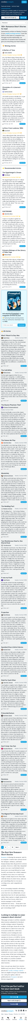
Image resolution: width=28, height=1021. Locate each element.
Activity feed (15, 6)
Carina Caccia (8, 91)
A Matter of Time (8, 50)
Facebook (14, 1004)
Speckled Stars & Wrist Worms (12, 647)
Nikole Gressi (6, 372)
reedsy (7, 1011)
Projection (5, 612)
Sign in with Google (10, 17)
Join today (14, 997)
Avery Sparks (8, 52)
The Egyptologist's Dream (11, 172)
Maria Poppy (7, 254)
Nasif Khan (6, 338)
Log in (24, 2)
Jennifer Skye (8, 214)
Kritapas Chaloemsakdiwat (10, 407)
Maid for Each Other (8, 680)
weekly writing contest (13, 33)
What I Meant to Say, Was (10, 335)
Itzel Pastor (6, 580)
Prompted (15, 314)
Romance (4, 857)
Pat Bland (7, 175)
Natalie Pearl (6, 649)
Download (21, 325)
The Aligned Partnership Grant (12, 814)
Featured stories (5, 6)
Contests (14, 1019)
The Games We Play (8, 440)
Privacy (11, 1014)
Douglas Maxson (7, 748)
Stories (21, 1019)
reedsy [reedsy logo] (7, 2)
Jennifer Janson (8, 682)
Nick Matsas (6, 615)
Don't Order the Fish (8, 746)
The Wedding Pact (7, 506)
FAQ (2, 1014)
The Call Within (6, 370)
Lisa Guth (7, 130)
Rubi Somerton (7, 781)
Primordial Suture (7, 713)
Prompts (8, 1019)
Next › (17, 847)
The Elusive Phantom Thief (11, 405)
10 (12, 847)
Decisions (4, 779)
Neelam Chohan (7, 508)
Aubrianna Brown (8, 475)
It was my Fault (6, 578)
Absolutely (5, 473)
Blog (26, 1019)
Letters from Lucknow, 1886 (12, 128)
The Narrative (7, 545)
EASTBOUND (7, 211)
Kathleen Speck (7, 715)
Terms (6, 1014)
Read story (22, 83)
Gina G (5, 816)
